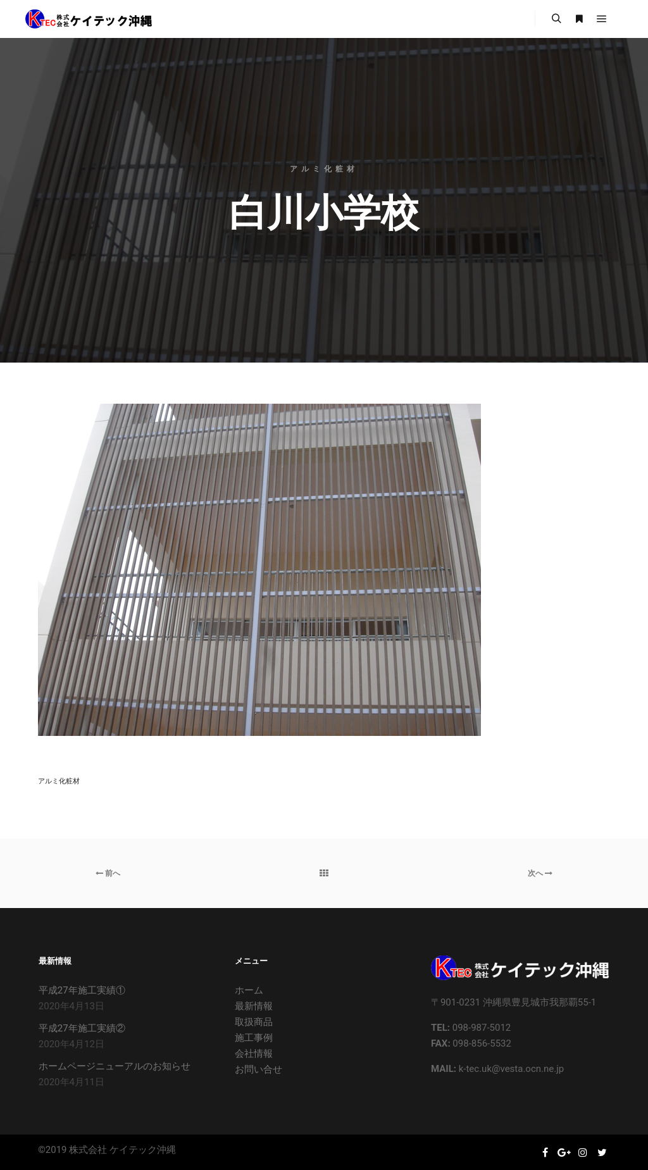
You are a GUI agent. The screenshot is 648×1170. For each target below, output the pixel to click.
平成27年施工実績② (82, 1028)
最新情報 (254, 1006)
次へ (540, 873)
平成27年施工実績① (82, 990)
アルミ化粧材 (59, 781)
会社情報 (254, 1053)
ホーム (249, 990)
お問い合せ (258, 1069)
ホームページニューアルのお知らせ (114, 1066)
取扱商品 (254, 1022)
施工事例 (254, 1037)
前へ (108, 873)
